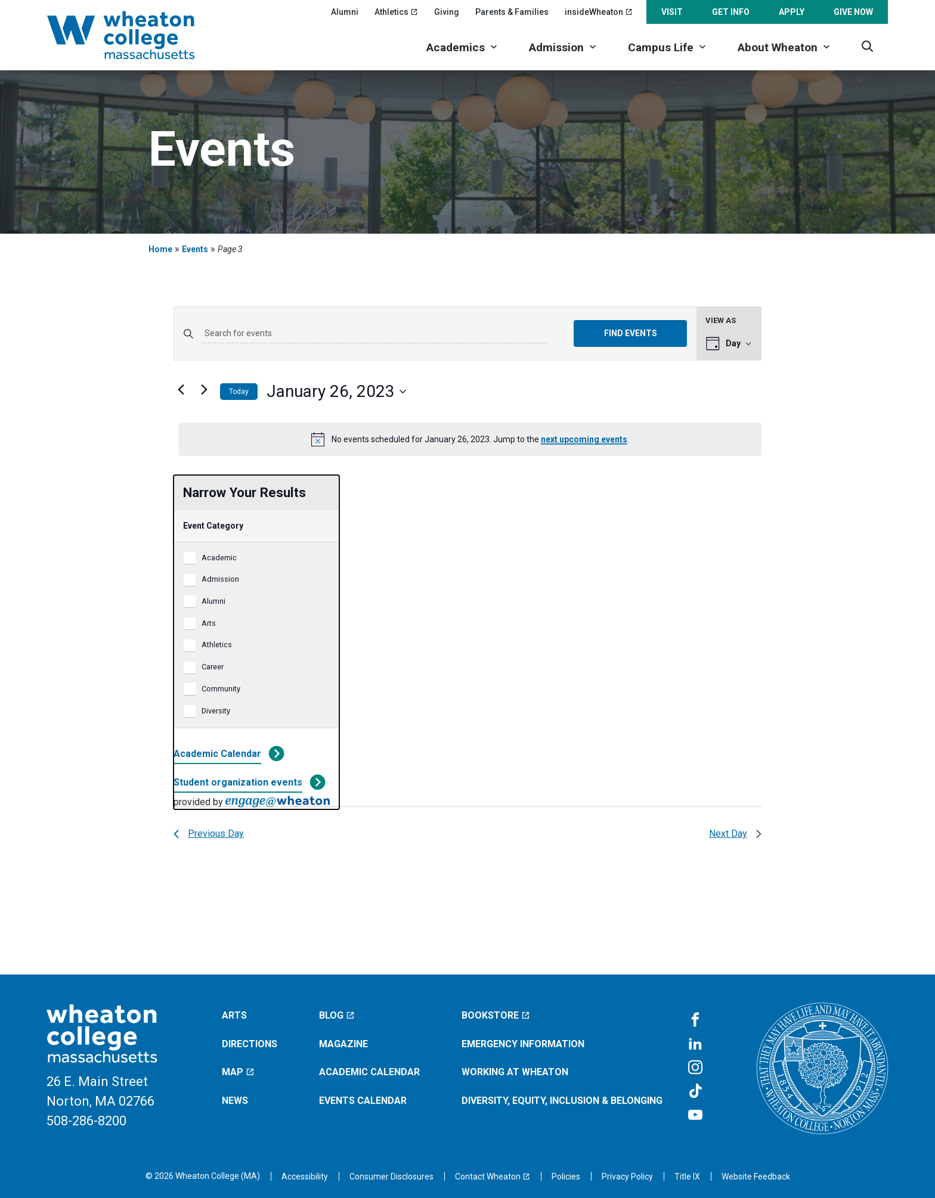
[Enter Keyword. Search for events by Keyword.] (374, 334)
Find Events (630, 333)
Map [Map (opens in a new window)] (238, 1072)
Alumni (344, 12)
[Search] (867, 46)
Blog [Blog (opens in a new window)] (337, 1015)
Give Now (853, 12)
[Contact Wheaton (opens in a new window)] (492, 1176)
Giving (446, 12)
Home (160, 249)
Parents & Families (512, 12)
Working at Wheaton (515, 1072)
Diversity (216, 710)
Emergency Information (523, 1044)
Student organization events (238, 782)
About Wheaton (778, 47)
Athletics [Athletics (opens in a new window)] (396, 12)
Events (195, 249)
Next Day (735, 833)
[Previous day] (181, 389)
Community (221, 688)
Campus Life (660, 47)
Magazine (343, 1044)
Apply (791, 12)
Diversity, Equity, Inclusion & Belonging (562, 1100)
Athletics (217, 644)
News (235, 1100)
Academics (455, 47)
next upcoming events (584, 439)
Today (239, 391)
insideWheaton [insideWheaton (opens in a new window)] (599, 12)
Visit (672, 12)
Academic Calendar (217, 753)
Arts (209, 623)
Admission (556, 47)
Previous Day (209, 833)
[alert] (469, 439)
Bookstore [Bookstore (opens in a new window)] (496, 1015)
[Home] (136, 35)
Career (213, 666)
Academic (219, 557)
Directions (249, 1044)
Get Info (731, 12)
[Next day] (204, 389)
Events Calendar (363, 1100)
